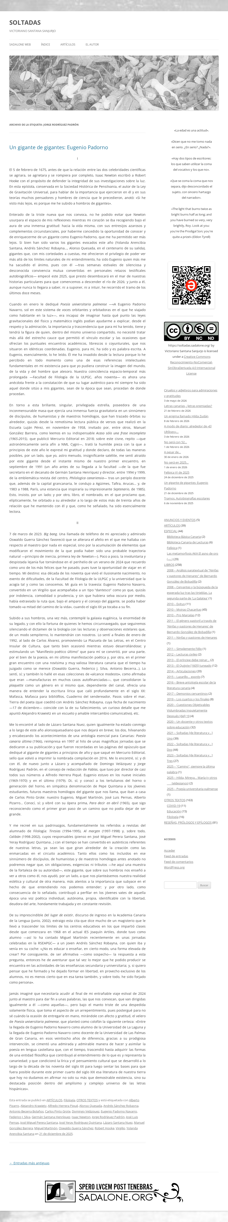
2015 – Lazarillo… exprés (183, 677)
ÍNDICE (45, 44)
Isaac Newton (81, 1117)
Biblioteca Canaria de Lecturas (187, 542)
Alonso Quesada (90, 1106)
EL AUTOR (92, 44)
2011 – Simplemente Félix (184, 649)
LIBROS (169, 565)
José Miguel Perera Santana (39, 1122)
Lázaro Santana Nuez (118, 1122)
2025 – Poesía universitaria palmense (192, 789)
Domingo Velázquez (85, 1111)
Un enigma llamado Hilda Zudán (186, 416)
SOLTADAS (25, 22)
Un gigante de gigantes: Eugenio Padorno (58, 147)
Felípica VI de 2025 (176, 472)
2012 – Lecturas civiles (182, 654)
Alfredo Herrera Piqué (63, 1106)
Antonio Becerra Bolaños (26, 1111)
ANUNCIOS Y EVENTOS (180, 520)
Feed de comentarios (178, 862)
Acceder (169, 850)
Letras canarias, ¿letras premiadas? (188, 406)
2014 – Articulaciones (181, 671)
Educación (174, 811)
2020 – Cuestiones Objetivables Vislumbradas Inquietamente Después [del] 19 (188, 710)
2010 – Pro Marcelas (180, 615)
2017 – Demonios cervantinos (187, 693)
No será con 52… (175, 442)
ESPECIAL (170, 531)
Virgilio (120, 1128)
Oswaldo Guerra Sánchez (76, 1128)
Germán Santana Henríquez (51, 1117)
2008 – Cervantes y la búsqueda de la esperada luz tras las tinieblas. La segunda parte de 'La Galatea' (192, 592)
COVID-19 (173, 806)
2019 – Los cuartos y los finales (188, 699)
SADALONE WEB (20, 44)
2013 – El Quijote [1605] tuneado (189, 665)
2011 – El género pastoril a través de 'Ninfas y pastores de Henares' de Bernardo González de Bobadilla (191, 626)
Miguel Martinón (45, 1128)
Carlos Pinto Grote (57, 1111)
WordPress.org (174, 867)
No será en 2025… (176, 462)
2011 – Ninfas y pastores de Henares (192, 637)
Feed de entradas (176, 856)
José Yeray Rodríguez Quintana (80, 1122)
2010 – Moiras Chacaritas (184, 609)
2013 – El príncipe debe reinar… (188, 660)
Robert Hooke (104, 1128)
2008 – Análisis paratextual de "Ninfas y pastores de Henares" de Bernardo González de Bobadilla (192, 576)
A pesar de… (172, 452)
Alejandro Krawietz (33, 1106)
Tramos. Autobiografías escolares (187, 498)
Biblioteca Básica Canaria (184, 537)
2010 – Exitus (176, 604)
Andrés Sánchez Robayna (120, 1106)
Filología (69, 1100)
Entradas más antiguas (29, 1163)
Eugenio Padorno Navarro (119, 1111)
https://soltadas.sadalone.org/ (189, 345)
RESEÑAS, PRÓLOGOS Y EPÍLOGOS (188, 822)
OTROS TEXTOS (87, 1100)
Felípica (172, 548)
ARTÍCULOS (67, 44)
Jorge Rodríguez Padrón (108, 1117)
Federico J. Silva (19, 1117)
